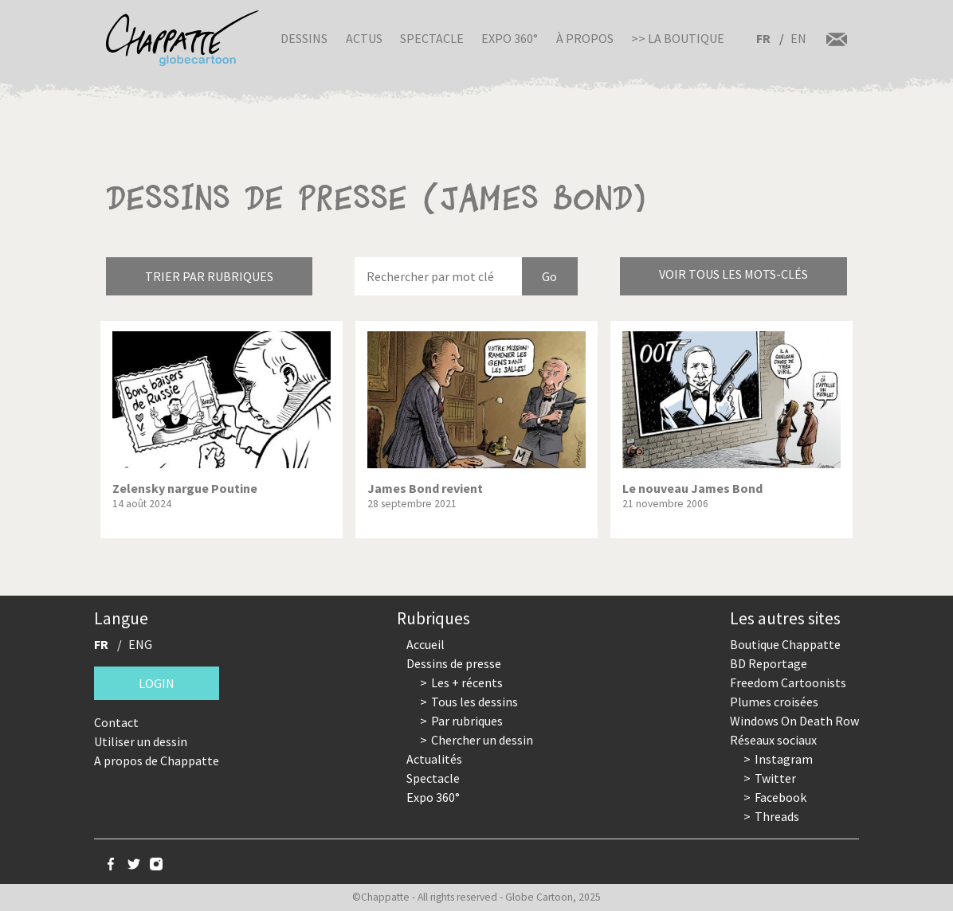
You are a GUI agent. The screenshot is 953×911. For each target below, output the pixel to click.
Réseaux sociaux (773, 740)
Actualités (434, 759)
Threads (777, 816)
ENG (140, 644)
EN (798, 38)
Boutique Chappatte (785, 644)
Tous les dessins (474, 702)
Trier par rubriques (209, 276)
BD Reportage (768, 663)
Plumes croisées (774, 702)
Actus (364, 38)
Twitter (775, 778)
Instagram (784, 759)
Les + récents (467, 682)
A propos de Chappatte (156, 760)
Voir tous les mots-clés (733, 274)
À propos (585, 38)
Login (157, 683)
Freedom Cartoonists (788, 682)
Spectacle (432, 38)
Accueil (425, 644)
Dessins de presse (453, 663)
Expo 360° (509, 38)
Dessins (303, 38)
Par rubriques (467, 721)
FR (763, 38)
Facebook (780, 797)
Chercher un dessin (482, 740)
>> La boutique (677, 38)
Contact (116, 722)
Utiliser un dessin (140, 741)
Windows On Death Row (794, 721)
